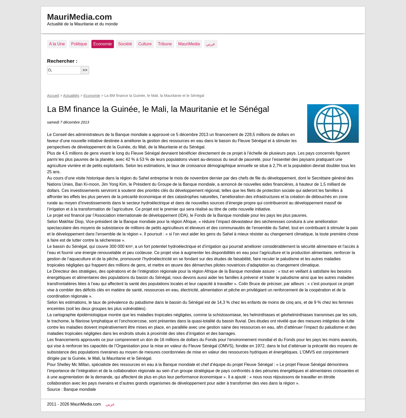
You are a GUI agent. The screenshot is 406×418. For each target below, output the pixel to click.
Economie (102, 44)
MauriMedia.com (79, 16)
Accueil (53, 95)
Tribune (165, 44)
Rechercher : (62, 61)
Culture (145, 44)
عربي (210, 44)
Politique (79, 44)
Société (125, 44)
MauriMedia (189, 44)
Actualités (71, 95)
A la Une (57, 44)
